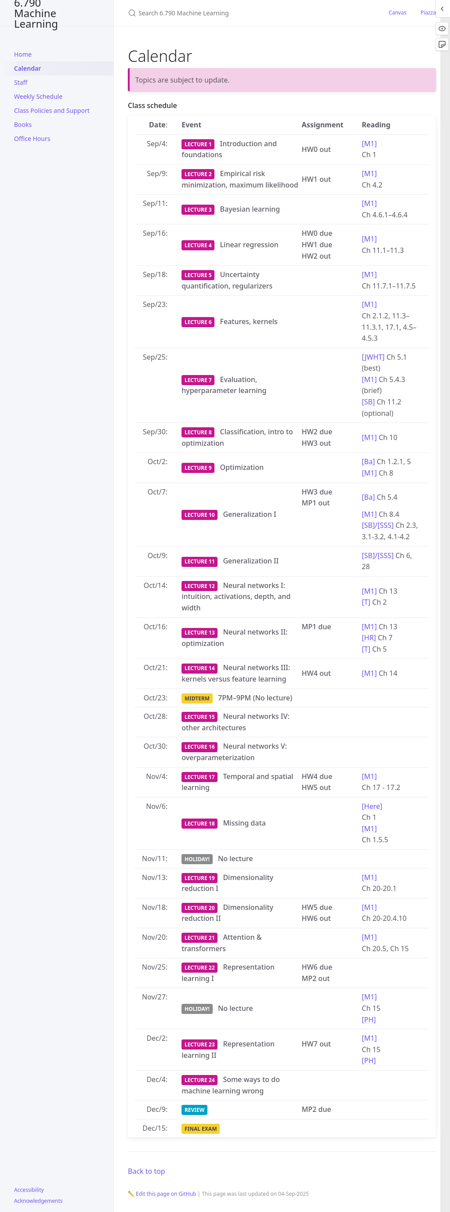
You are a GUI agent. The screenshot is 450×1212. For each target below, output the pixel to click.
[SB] (368, 402)
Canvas (397, 12)
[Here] (372, 806)
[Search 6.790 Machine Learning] (231, 13)
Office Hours (32, 138)
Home (23, 54)
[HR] (369, 637)
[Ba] (368, 461)
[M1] (369, 143)
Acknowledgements (38, 1201)
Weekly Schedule (38, 96)
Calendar (27, 68)
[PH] (369, 1019)
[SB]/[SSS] (378, 525)
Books (23, 124)
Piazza (428, 12)
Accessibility (29, 1190)
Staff (20, 82)
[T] (366, 602)
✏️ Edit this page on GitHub (162, 1194)
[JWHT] (373, 357)
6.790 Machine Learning (36, 13)
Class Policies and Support (52, 110)
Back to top (146, 1171)
